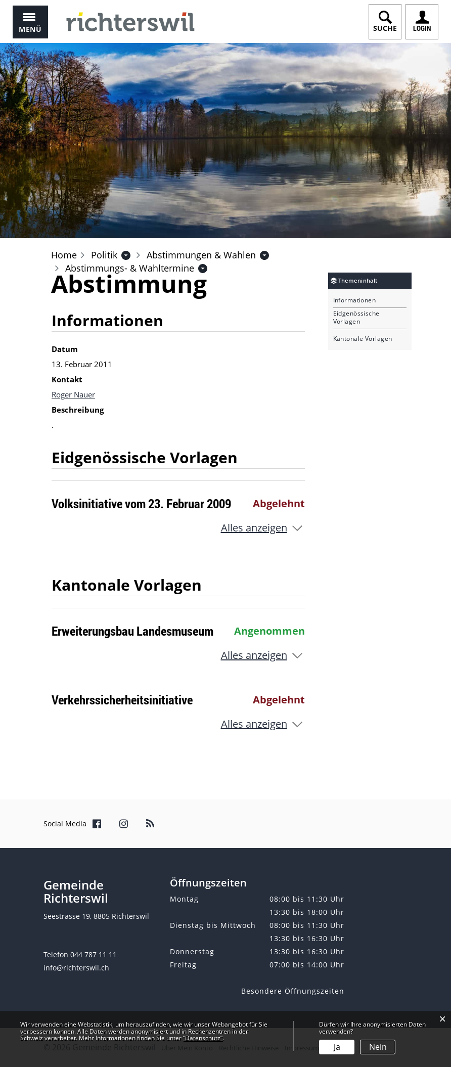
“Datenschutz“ (202, 1038)
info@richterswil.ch (76, 967)
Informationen (354, 300)
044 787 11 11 (93, 954)
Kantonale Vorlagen (362, 339)
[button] (104, 255)
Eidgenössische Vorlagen (356, 317)
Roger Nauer (73, 394)
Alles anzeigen (254, 528)
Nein (378, 1046)
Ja (337, 1046)
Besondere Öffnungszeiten (292, 991)
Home (64, 255)
